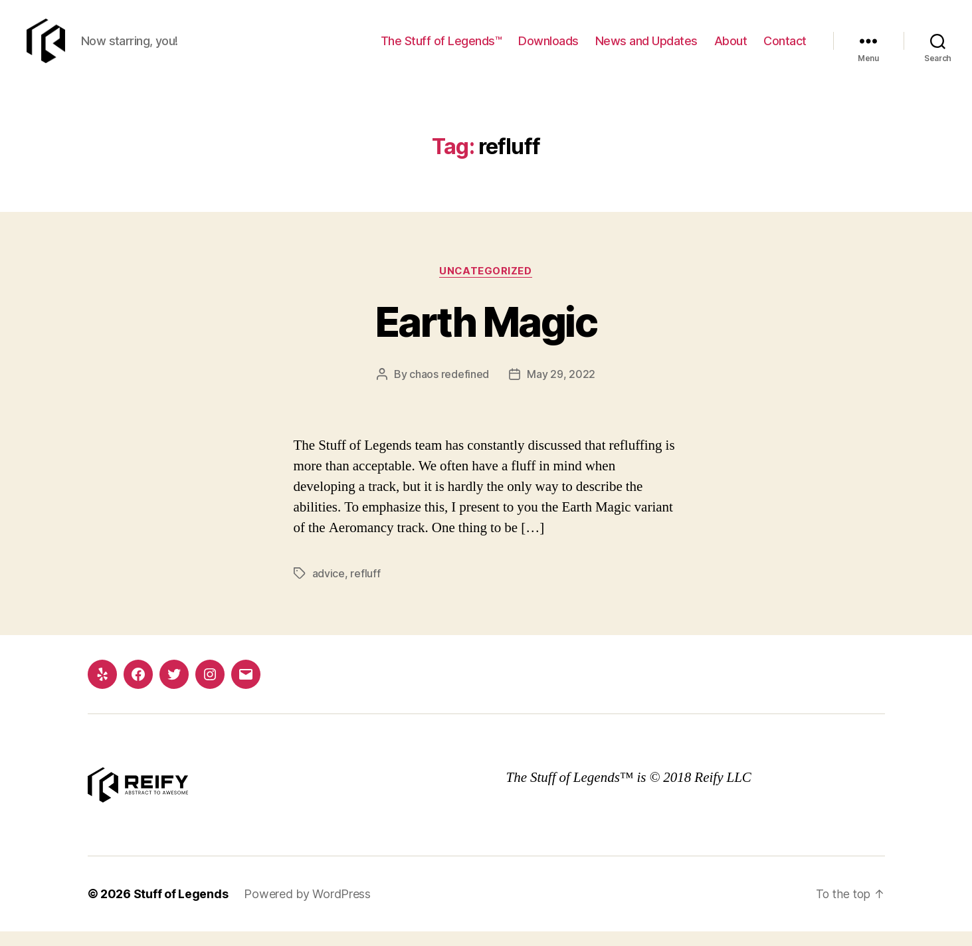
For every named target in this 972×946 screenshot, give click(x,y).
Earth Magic (486, 337)
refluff (365, 588)
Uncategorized (485, 286)
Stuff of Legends (181, 908)
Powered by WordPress (307, 908)
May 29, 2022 (561, 390)
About (730, 48)
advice (328, 588)
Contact (785, 48)
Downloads (548, 48)
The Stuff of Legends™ (441, 48)
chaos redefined (449, 390)
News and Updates (646, 48)
